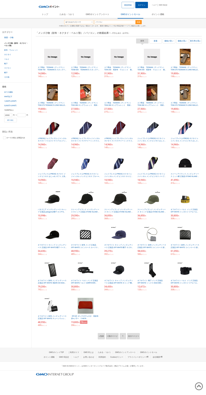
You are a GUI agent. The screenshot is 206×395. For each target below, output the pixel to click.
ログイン (141, 5)
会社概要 (157, 357)
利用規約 (102, 357)
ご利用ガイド (73, 352)
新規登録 (128, 5)
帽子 (6, 73)
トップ (45, 14)
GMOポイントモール (130, 14)
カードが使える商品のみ (14, 137)
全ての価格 (8, 92)
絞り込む (10, 120)
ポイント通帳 (158, 14)
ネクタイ (7, 55)
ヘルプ (154, 5)
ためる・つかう (67, 14)
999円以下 (8, 97)
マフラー (7, 68)
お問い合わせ (88, 357)
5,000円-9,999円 (10, 106)
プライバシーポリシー (138, 357)
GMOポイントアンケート (97, 14)
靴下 (6, 64)
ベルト (6, 59)
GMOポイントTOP (56, 352)
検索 (138, 22)
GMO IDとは (89, 352)
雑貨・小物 (8, 37)
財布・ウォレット (11, 50)
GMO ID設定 (163, 5)
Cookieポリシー (116, 357)
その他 (6, 77)
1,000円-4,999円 (10, 101)
